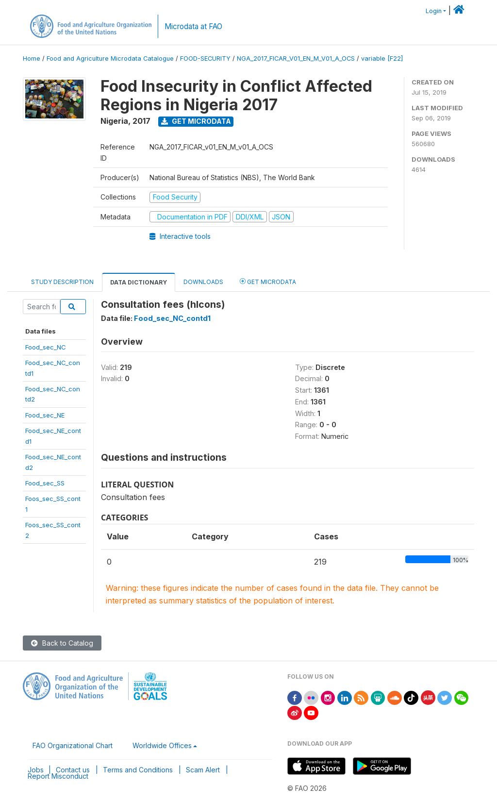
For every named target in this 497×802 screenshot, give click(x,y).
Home (31, 58)
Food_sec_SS (45, 483)
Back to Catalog (62, 643)
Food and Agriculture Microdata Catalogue (110, 58)
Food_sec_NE (45, 415)
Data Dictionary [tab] (138, 282)
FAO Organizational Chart (73, 745)
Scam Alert (203, 770)
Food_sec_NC (45, 347)
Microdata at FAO (193, 26)
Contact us (73, 770)
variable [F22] (382, 58)
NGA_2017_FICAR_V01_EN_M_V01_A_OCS (296, 58)
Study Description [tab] (62, 281)
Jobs (36, 770)
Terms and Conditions (138, 770)
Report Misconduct (58, 776)
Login (434, 11)
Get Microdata (196, 121)
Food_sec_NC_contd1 (172, 318)
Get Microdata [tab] (268, 281)
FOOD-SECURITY (205, 58)
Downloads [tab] (203, 281)
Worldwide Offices (162, 745)
